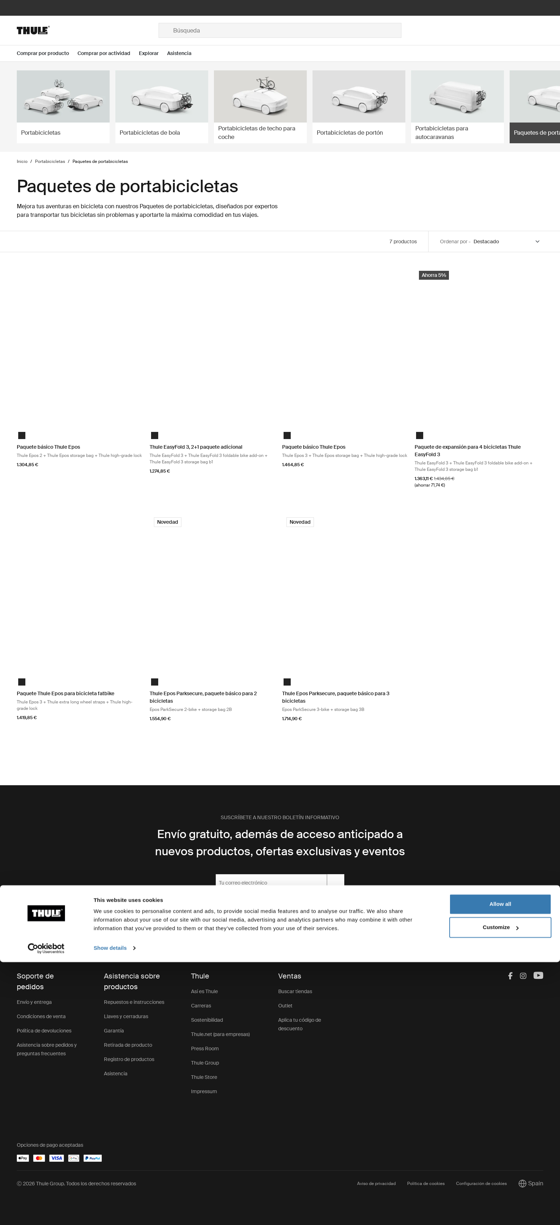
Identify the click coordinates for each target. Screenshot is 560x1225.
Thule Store (204, 1077)
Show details (110, 1211)
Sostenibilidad (207, 1020)
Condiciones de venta (41, 1016)
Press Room (205, 1048)
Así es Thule (204, 991)
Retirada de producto (128, 1045)
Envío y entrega (34, 1002)
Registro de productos (129, 1059)
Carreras (201, 1005)
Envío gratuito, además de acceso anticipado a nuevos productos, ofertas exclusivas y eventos (280, 843)
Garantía (114, 1030)
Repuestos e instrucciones (134, 1002)
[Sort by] (507, 241)
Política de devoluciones (44, 1030)
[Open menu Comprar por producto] (47, 53)
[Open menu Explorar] (153, 53)
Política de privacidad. (297, 901)
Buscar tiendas (295, 991)
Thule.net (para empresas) (220, 1034)
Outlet (285, 1005)
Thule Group (205, 1063)
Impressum (204, 1091)
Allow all (500, 1167)
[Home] (88, 30)
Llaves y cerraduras (126, 1016)
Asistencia (116, 1073)
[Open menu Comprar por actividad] (108, 53)
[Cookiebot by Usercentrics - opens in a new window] (46, 1211)
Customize (501, 1190)
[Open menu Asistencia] (183, 53)
